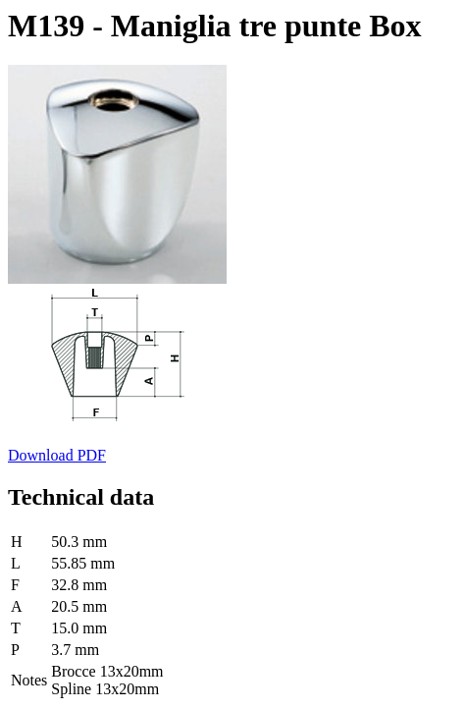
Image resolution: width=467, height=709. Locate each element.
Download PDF (57, 455)
